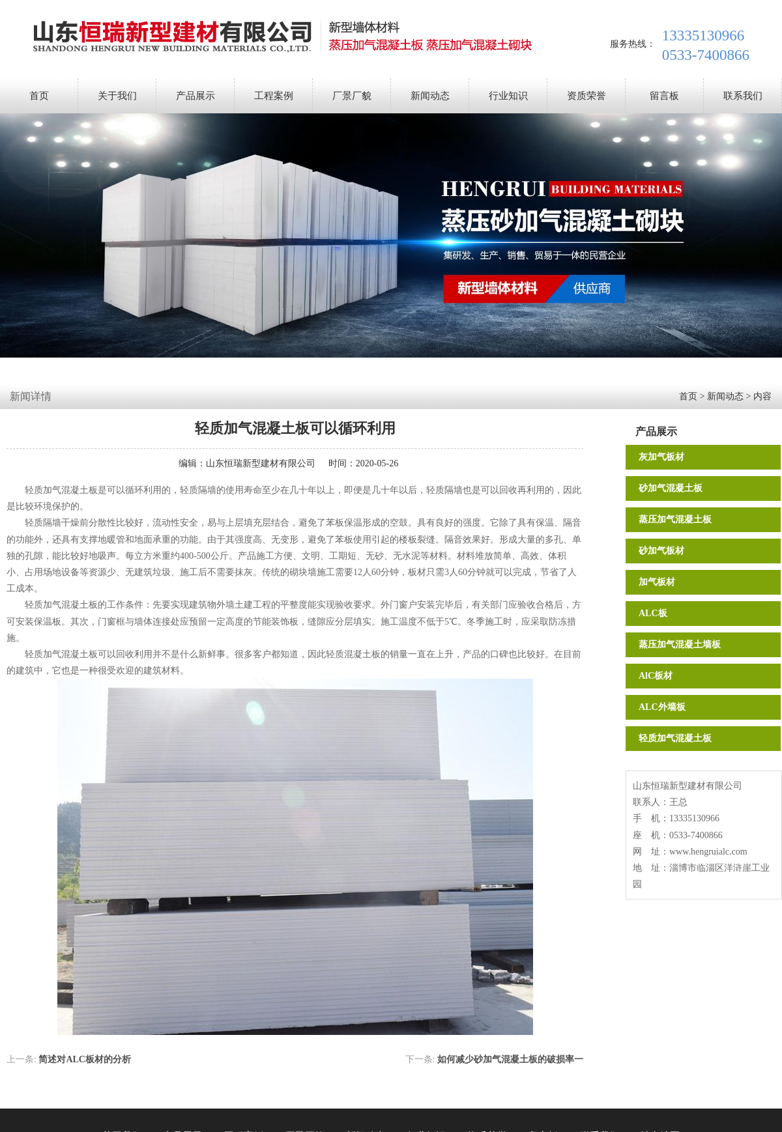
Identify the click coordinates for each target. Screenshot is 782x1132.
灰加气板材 (661, 457)
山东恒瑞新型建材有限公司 (260, 463)
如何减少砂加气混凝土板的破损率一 (510, 1059)
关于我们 (117, 96)
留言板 (664, 96)
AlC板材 (656, 676)
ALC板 (653, 613)
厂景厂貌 (351, 96)
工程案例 (273, 96)
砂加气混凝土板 (670, 488)
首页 (39, 96)
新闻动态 (430, 96)
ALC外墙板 (662, 707)
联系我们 (742, 96)
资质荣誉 (586, 96)
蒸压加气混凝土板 (675, 519)
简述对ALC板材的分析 (84, 1059)
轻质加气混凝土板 (675, 738)
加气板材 (657, 582)
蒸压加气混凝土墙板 (680, 644)
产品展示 (195, 96)
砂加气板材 (661, 551)
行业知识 (508, 96)
